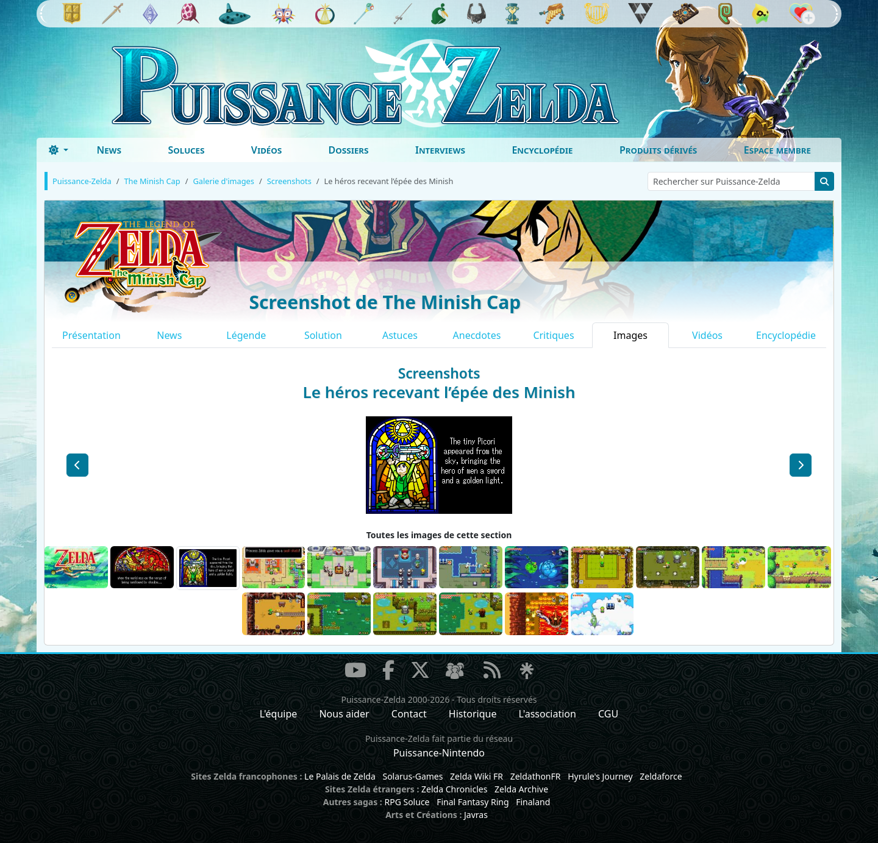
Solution (323, 335)
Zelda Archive (521, 789)
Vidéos (266, 150)
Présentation (91, 335)
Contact (409, 713)
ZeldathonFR (535, 776)
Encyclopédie (542, 150)
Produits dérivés (658, 150)
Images (630, 335)
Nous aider (344, 713)
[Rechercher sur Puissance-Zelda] (731, 181)
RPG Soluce (406, 802)
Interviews (440, 150)
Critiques (553, 335)
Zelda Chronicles (454, 789)
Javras (476, 814)
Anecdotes (477, 335)
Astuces (400, 335)
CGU (608, 713)
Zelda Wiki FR (476, 776)
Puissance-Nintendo (439, 752)
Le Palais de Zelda (340, 776)
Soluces (186, 150)
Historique (473, 713)
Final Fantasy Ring (473, 802)
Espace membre (777, 150)
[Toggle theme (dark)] (58, 150)
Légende (246, 335)
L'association (547, 713)
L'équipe (279, 713)
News (108, 150)
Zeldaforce (661, 776)
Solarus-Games (412, 776)
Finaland (533, 802)
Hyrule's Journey (600, 776)
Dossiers (349, 150)
